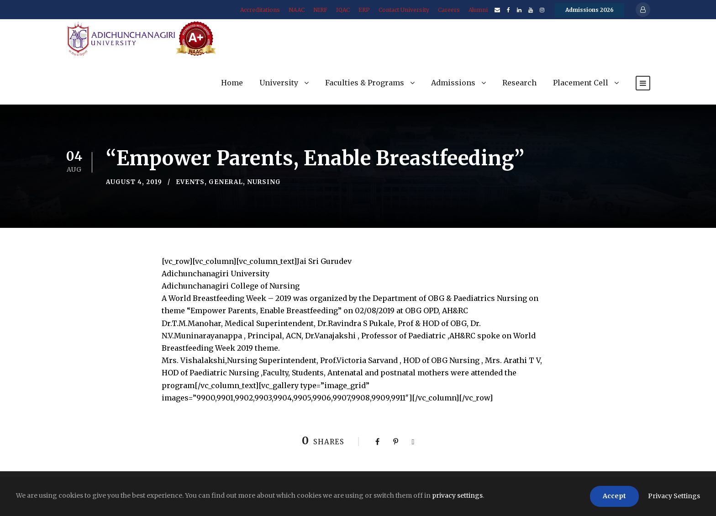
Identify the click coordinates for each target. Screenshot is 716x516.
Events (190, 182)
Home (232, 82)
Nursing (264, 182)
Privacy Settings (674, 496)
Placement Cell (580, 82)
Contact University (404, 9)
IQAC (343, 9)
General (226, 182)
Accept (614, 496)
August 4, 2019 (134, 182)
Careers (449, 9)
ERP (364, 9)
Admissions (453, 82)
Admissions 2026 (589, 9)
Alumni (478, 9)
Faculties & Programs (364, 82)
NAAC (297, 9)
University (278, 82)
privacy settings (457, 495)
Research (519, 82)
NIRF (320, 9)
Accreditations (260, 9)
